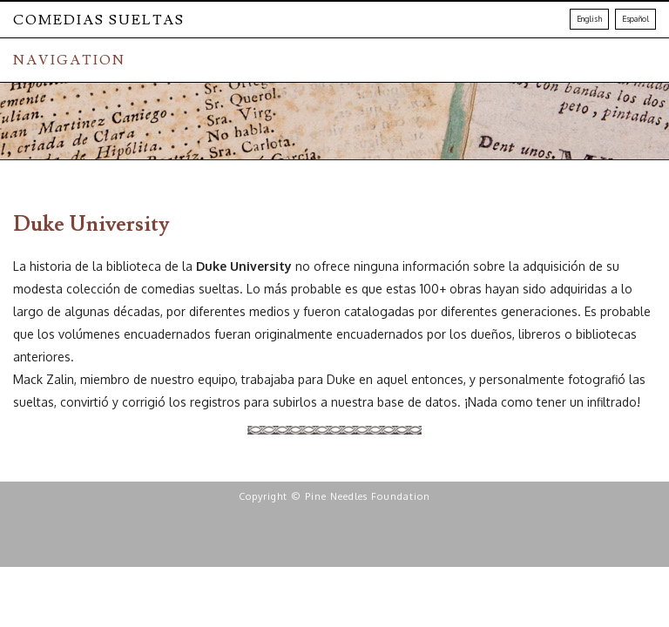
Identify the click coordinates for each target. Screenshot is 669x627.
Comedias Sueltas (99, 20)
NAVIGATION (69, 60)
